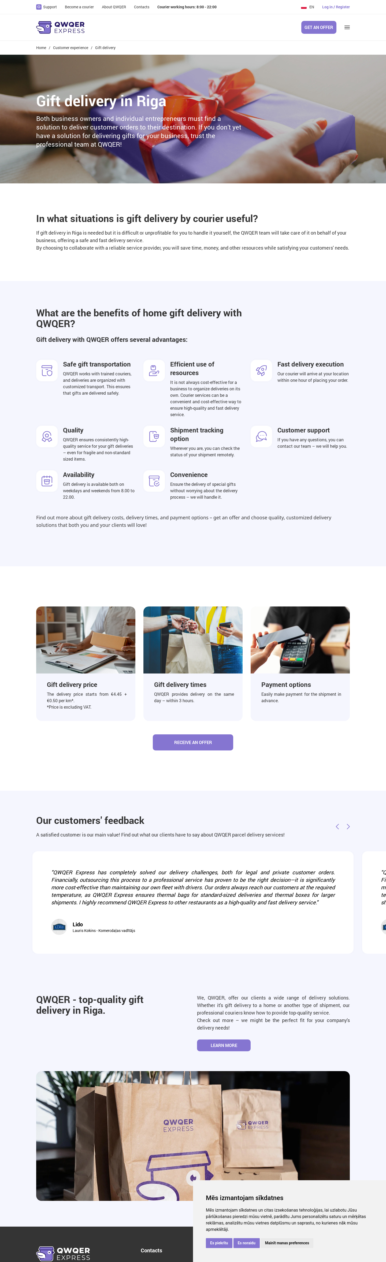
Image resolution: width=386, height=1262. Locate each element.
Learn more (224, 1045)
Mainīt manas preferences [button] (287, 1243)
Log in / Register (336, 6)
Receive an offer (193, 742)
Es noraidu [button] (246, 1243)
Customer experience (70, 47)
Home (41, 47)
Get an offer (319, 27)
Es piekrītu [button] (219, 1243)
